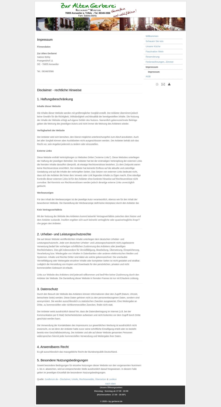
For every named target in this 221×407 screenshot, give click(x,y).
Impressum (152, 67)
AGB (148, 76)
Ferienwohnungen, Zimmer (160, 61)
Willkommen (152, 36)
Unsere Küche (153, 46)
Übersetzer (100, 379)
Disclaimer (65, 379)
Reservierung (153, 56)
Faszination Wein (155, 51)
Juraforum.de (51, 379)
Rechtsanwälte (86, 379)
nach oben (110, 383)
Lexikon (113, 379)
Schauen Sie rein (154, 41)
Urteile (75, 379)
